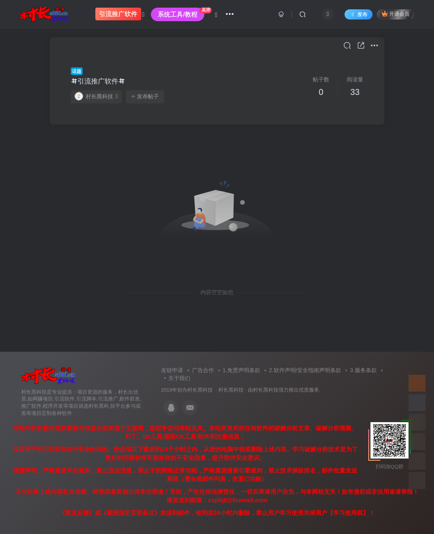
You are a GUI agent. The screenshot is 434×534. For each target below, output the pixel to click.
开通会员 (395, 14)
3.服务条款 (363, 370)
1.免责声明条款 (241, 370)
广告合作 (203, 370)
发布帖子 (145, 97)
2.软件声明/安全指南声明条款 (305, 370)
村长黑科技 (96, 96)
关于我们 (179, 378)
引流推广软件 (98, 81)
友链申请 (172, 370)
